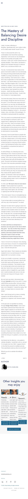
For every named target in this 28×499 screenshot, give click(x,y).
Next (25, 358)
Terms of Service (19, 488)
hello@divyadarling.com (6, 474)
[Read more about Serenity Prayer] (22, 392)
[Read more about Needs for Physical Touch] (5, 391)
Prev (3, 358)
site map (14, 490)
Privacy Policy (8, 488)
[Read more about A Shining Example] (14, 391)
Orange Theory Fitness (12, 305)
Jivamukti (8, 281)
